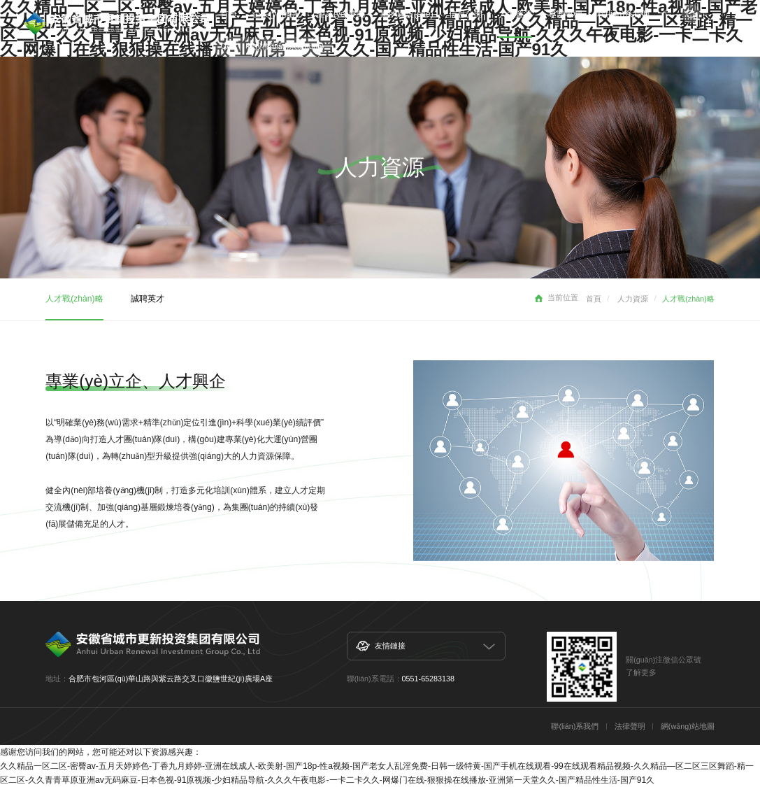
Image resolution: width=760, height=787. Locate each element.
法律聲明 (630, 726)
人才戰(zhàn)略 (74, 299)
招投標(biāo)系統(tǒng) (285, 46)
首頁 (593, 299)
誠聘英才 (147, 299)
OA (225, 46)
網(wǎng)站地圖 (688, 726)
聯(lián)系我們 (574, 726)
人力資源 (632, 299)
